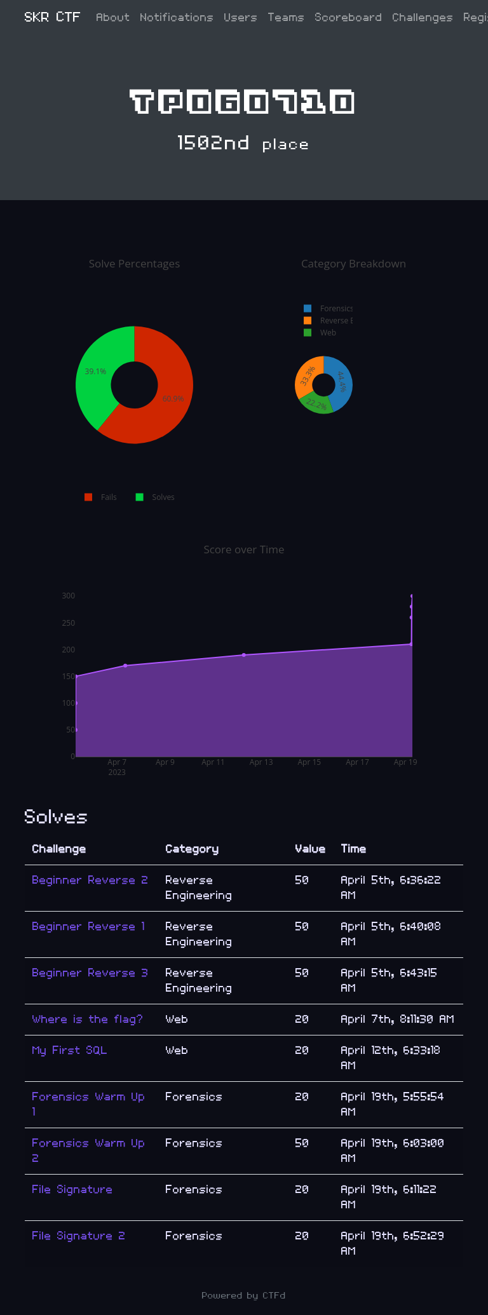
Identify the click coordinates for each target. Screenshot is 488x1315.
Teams (286, 17)
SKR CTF (53, 17)
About (113, 17)
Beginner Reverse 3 (90, 973)
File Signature (72, 1190)
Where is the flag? (88, 1019)
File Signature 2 (79, 1236)
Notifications (177, 17)
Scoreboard (349, 17)
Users (241, 17)
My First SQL (70, 1050)
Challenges (423, 17)
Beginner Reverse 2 (90, 880)
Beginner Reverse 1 (88, 927)
